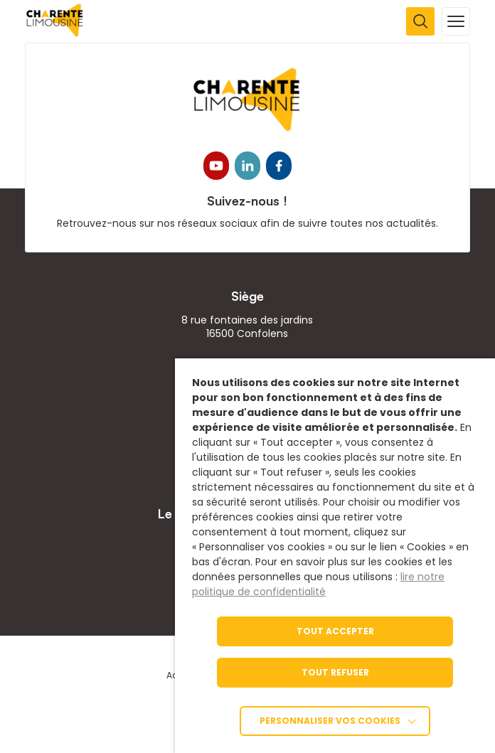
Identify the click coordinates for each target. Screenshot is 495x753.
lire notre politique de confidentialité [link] (318, 584)
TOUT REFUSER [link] (335, 672)
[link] (55, 33)
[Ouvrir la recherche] (420, 21)
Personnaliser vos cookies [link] (330, 721)
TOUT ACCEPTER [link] (335, 631)
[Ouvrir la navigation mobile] (456, 21)
